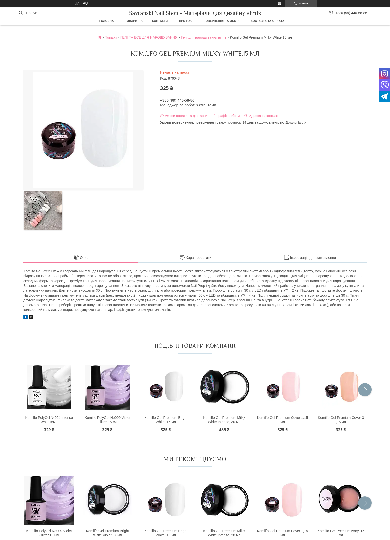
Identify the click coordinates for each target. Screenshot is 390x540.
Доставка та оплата (267, 20)
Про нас (186, 20)
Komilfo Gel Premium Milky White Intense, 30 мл (224, 420)
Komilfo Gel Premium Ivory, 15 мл (340, 533)
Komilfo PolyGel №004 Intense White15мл (49, 420)
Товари (131, 20)
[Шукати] (20, 12)
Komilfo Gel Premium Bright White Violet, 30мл (107, 533)
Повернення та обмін (222, 20)
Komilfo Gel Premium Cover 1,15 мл (282, 420)
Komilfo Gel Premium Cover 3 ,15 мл (341, 420)
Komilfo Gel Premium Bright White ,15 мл (165, 420)
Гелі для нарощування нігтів (203, 37)
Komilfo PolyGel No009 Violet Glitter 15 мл (107, 420)
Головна (106, 20)
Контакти (160, 20)
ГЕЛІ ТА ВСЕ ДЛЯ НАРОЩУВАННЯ (149, 37)
